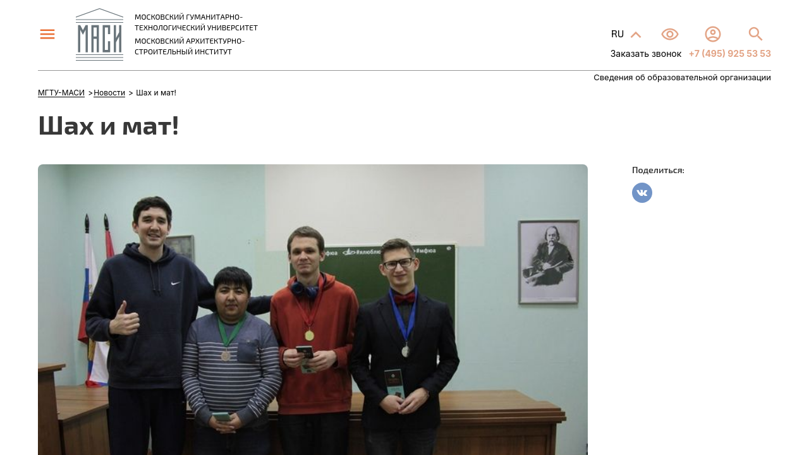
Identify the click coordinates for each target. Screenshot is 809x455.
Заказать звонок (646, 53)
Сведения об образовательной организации (682, 77)
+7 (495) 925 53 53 (728, 53)
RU (618, 33)
